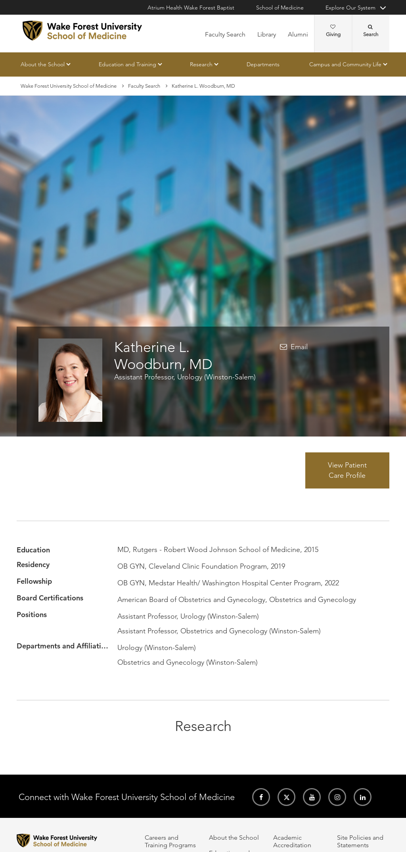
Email (299, 346)
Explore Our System (350, 7)
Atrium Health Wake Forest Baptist (190, 7)
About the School (43, 64)
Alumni (298, 34)
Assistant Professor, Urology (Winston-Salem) (185, 377)
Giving (333, 31)
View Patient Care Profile (347, 470)
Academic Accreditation (292, 841)
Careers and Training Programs (170, 841)
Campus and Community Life (345, 64)
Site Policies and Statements (360, 841)
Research (201, 64)
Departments (263, 64)
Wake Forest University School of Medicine (69, 86)
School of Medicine (280, 7)
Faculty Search (225, 34)
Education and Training (127, 64)
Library (266, 34)
